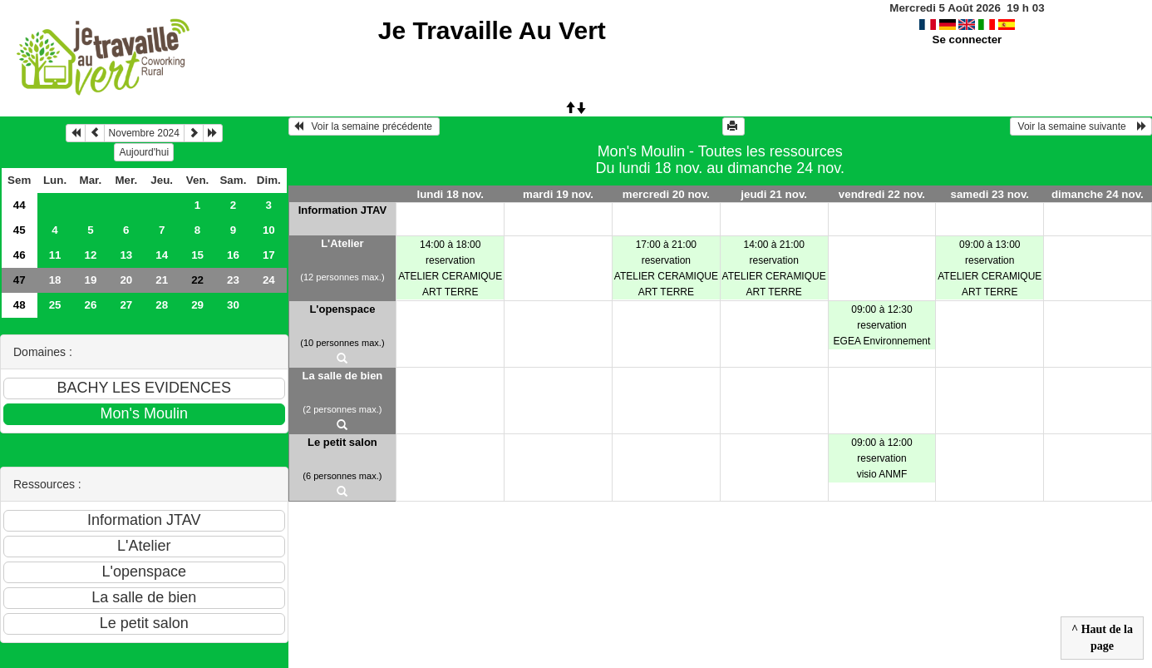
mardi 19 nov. (558, 194)
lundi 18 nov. (449, 194)
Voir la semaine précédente (364, 126)
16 (233, 255)
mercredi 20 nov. (666, 194)
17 (269, 255)
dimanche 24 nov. (1097, 194)
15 (197, 255)
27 (126, 305)
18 (55, 280)
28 (161, 305)
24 (269, 280)
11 (55, 255)
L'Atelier (342, 243)
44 (19, 205)
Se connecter (967, 39)
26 (91, 305)
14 (161, 255)
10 (269, 230)
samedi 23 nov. (989, 194)
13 (126, 255)
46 (19, 255)
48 (19, 305)
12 (91, 255)
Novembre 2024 (144, 133)
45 (19, 230)
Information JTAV (342, 210)
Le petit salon (342, 442)
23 (233, 280)
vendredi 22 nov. (882, 194)
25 (55, 305)
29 (197, 305)
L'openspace (342, 309)
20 (126, 280)
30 (233, 305)
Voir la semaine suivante (1081, 126)
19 (91, 280)
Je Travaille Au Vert (492, 30)
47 (19, 280)
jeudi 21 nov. (774, 194)
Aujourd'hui (144, 152)
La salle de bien (342, 375)
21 (161, 280)
